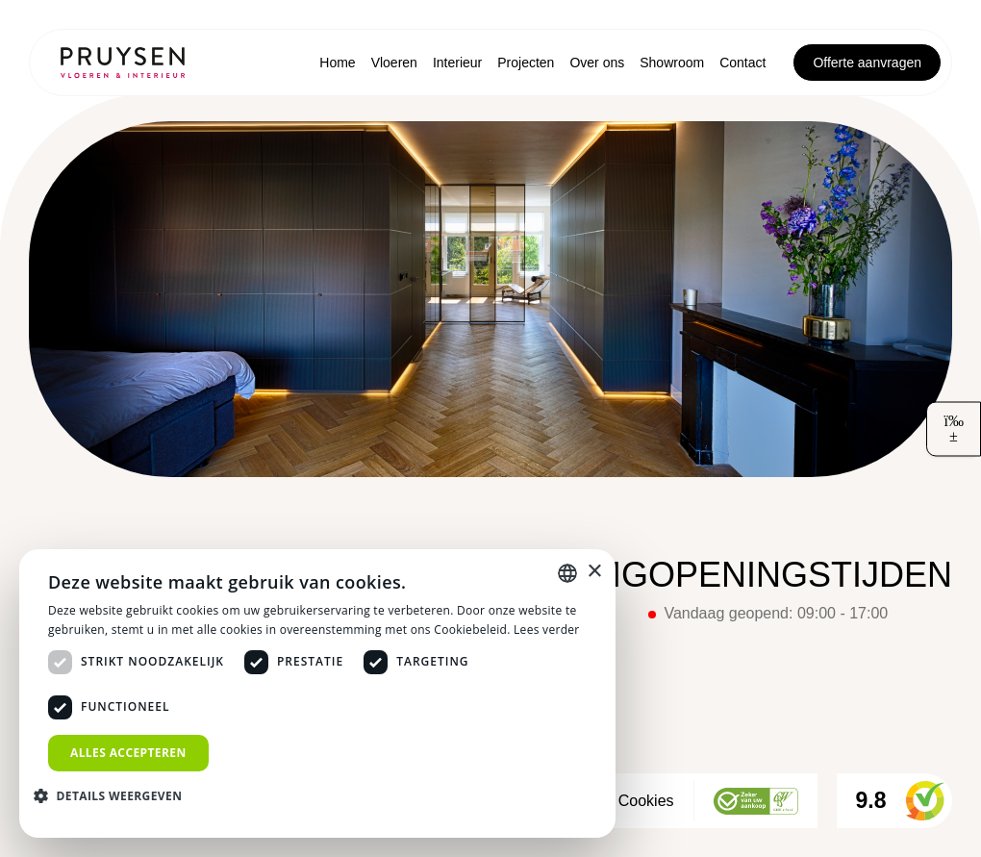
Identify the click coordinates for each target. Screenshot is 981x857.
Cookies (646, 801)
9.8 (900, 800)
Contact (742, 62)
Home (337, 62)
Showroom (672, 62)
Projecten (525, 62)
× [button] (594, 572)
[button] (115, 795)
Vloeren (394, 62)
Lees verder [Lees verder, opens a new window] (547, 629)
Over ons (596, 62)
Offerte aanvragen (867, 62)
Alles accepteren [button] (128, 752)
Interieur (457, 62)
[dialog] (317, 693)
